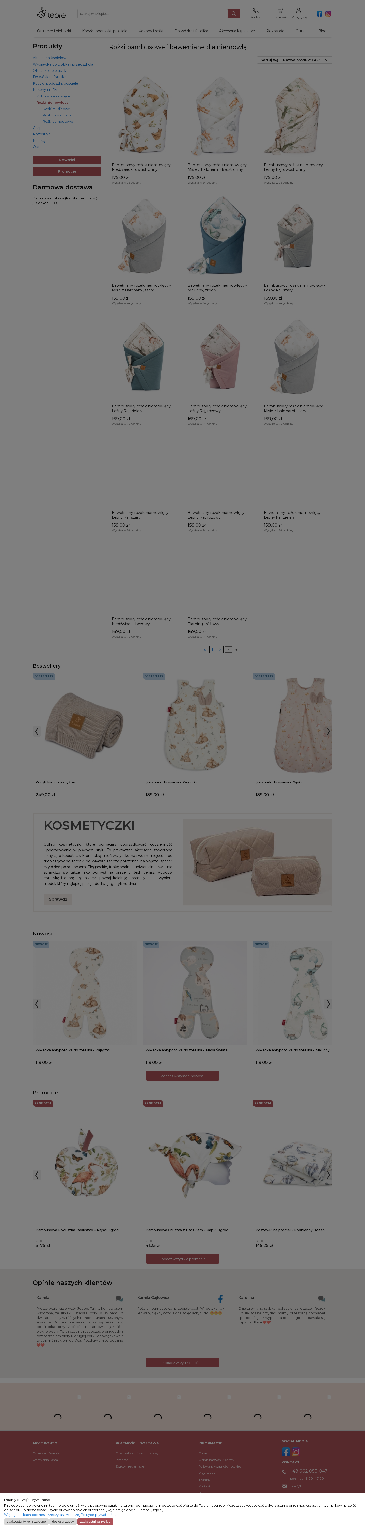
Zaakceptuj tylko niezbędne (26, 1521)
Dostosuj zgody (63, 1521)
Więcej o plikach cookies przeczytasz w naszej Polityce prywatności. (60, 1515)
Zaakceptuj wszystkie (95, 1521)
